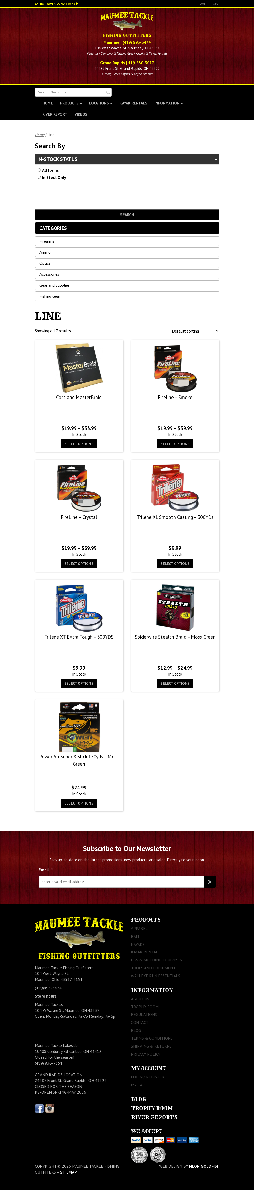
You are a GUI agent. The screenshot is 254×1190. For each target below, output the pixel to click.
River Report (54, 114)
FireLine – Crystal (79, 517)
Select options (79, 444)
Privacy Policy (145, 1054)
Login (203, 3)
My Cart (139, 1084)
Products (71, 103)
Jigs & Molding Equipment (158, 959)
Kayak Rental (144, 952)
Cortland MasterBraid (79, 397)
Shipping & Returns (151, 1046)
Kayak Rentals (133, 103)
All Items (50, 170)
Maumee (111, 42)
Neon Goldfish (204, 1166)
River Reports (154, 1117)
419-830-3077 (141, 62)
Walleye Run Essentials (155, 975)
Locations (100, 103)
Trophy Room (145, 1006)
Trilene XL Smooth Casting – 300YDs (175, 517)
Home (47, 103)
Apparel (139, 928)
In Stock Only (54, 177)
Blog (136, 1030)
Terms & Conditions (152, 1038)
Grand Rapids (112, 62)
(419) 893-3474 (137, 42)
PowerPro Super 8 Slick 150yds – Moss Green (79, 760)
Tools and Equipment (153, 967)
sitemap (68, 1172)
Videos (81, 114)
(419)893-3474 (48, 987)
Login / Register (147, 1076)
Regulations (144, 1014)
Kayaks (138, 944)
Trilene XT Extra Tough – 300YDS (79, 637)
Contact (139, 1022)
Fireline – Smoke (175, 397)
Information (169, 103)
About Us (140, 998)
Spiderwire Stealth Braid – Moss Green (175, 637)
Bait (135, 936)
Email (46, 869)
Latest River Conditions (55, 3)
